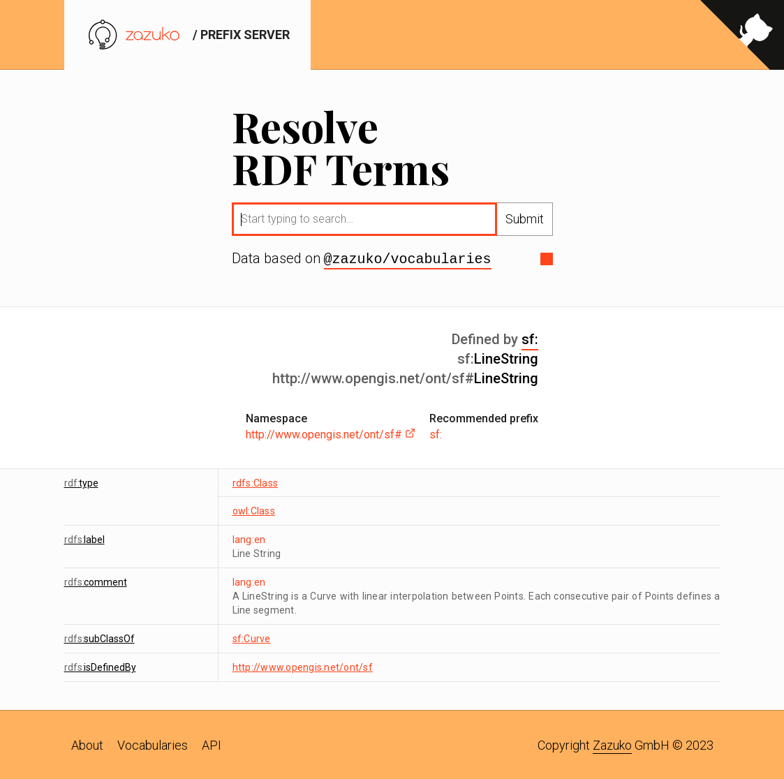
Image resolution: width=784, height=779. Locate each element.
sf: (530, 337)
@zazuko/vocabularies (407, 258)
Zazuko (612, 743)
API (211, 743)
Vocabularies (152, 743)
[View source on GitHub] (742, 35)
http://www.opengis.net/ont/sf (302, 666)
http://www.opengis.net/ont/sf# (330, 433)
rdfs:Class (255, 481)
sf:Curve (251, 637)
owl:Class (253, 509)
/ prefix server (187, 34)
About (87, 743)
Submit (524, 219)
